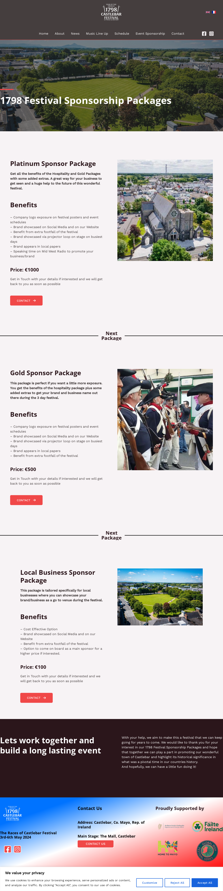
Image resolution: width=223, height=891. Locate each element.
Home (43, 33)
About (59, 33)
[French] (214, 12)
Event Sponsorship (150, 33)
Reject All (177, 882)
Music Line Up (97, 33)
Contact (178, 33)
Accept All (204, 882)
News (75, 33)
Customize (149, 882)
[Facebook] (204, 33)
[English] (208, 12)
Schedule (122, 33)
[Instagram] (211, 33)
